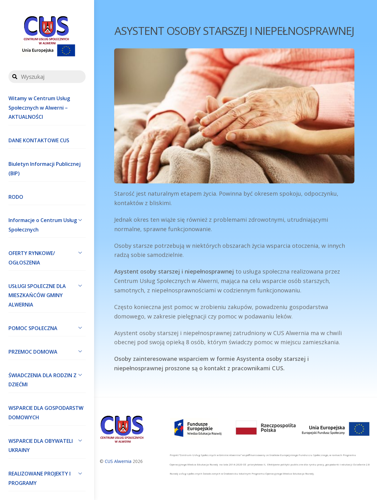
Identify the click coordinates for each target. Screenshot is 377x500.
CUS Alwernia (118, 461)
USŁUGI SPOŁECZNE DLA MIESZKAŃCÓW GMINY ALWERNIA (47, 294)
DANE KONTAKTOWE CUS (38, 140)
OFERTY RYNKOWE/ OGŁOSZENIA (47, 256)
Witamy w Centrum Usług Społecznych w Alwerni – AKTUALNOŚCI (39, 107)
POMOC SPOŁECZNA (47, 327)
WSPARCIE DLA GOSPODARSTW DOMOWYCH (47, 411)
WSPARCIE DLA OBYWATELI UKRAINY (47, 444)
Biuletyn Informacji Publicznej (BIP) (44, 168)
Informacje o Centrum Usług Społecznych (47, 223)
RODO (15, 196)
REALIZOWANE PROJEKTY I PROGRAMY (47, 477)
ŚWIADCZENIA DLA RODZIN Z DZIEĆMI (47, 378)
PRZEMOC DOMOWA (47, 351)
